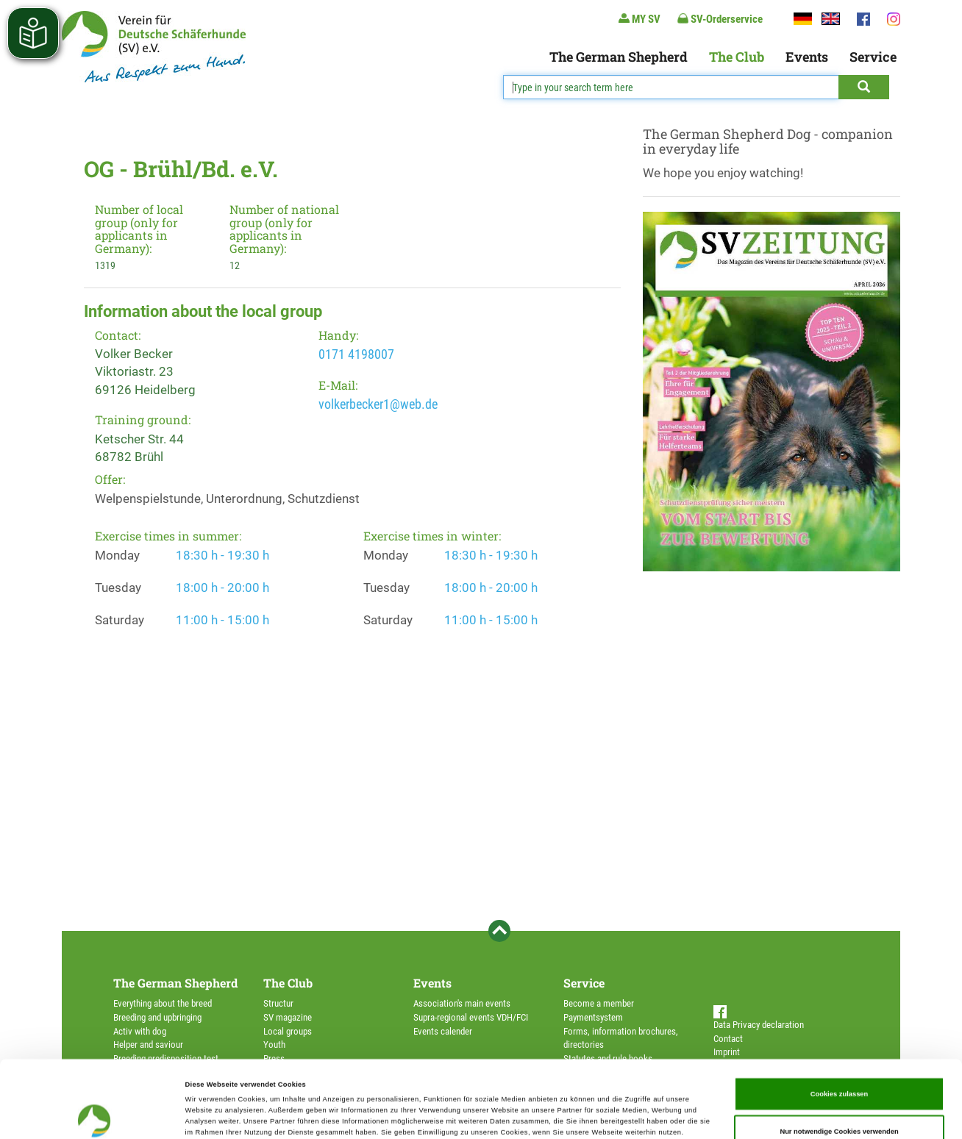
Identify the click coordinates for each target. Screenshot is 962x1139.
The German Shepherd (618, 56)
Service (873, 56)
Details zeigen (617, 1114)
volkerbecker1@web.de (378, 404)
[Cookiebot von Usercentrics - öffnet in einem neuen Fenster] (95, 1114)
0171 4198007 (356, 354)
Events (806, 56)
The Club (736, 56)
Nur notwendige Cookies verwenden (839, 1059)
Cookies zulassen (839, 1021)
